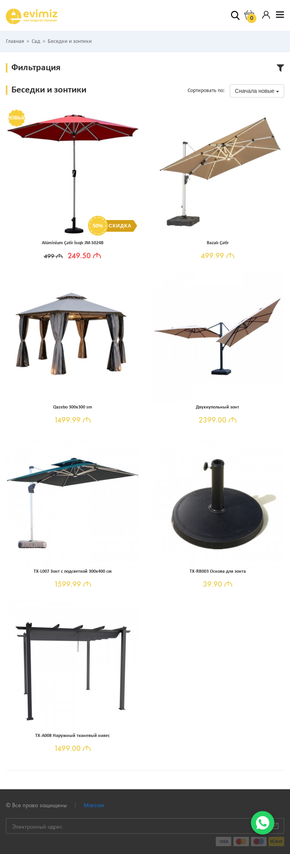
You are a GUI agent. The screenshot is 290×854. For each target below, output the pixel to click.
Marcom (94, 805)
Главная (15, 41)
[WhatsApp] (262, 822)
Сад (36, 41)
